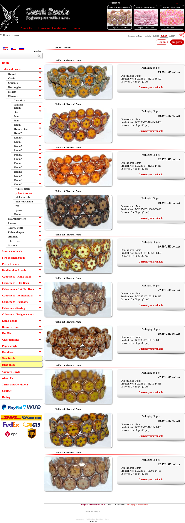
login (107, 519)
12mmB (18, 142)
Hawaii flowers (17, 218)
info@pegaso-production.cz (137, 505)
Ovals (11, 78)
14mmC (18, 154)
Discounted (8, 364)
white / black (23, 188)
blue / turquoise (24, 201)
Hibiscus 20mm (18, 106)
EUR (156, 35)
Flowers (13, 96)
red (17, 205)
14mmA (18, 146)
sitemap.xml (80, 519)
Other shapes (16, 232)
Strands (12, 245)
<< (177, 3)
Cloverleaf (19, 100)
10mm (17, 124)
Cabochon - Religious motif (18, 314)
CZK (148, 35)
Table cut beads (11, 68)
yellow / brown (24, 193)
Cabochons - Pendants (15, 301)
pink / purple (23, 197)
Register (177, 42)
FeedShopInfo (90, 519)
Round (12, 73)
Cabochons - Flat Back (15, 282)
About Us (26, 28)
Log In (162, 42)
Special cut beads (12, 251)
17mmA (18, 176)
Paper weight (10, 345)
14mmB (18, 150)
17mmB (18, 180)
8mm (16, 116)
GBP (172, 35)
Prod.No (36, 51)
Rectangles (14, 87)
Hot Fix (6, 333)
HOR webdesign (92, 511)
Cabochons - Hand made (16, 276)
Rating (6, 397)
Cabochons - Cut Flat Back (18, 289)
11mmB (18, 133)
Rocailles (7, 352)
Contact (76, 28)
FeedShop (99, 519)
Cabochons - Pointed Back (17, 295)
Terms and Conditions (52, 28)
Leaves (12, 223)
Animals (13, 236)
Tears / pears (15, 227)
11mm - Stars (21, 129)
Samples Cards (11, 371)
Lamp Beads (9, 320)
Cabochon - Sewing (13, 308)
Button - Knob (10, 327)
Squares (13, 82)
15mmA (18, 159)
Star (16, 112)
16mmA (18, 167)
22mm (17, 214)
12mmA (18, 137)
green (19, 210)
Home (5, 62)
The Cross (14, 241)
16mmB (18, 171)
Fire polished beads (13, 257)
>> (182, 3)
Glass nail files (10, 339)
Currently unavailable (151, 87)
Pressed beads (10, 264)
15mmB (18, 163)
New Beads (8, 358)
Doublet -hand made (14, 270)
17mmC (18, 184)
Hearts (12, 91)
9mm (16, 120)
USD (164, 35)
